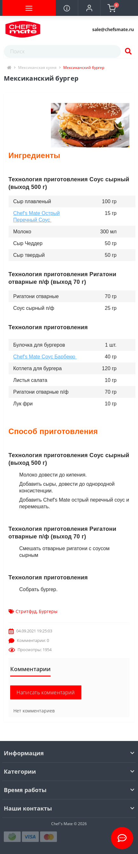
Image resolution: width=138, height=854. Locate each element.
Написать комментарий (46, 692)
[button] (89, 8)
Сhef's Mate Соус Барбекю (45, 356)
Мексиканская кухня (37, 67)
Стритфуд (26, 611)
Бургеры (48, 611)
